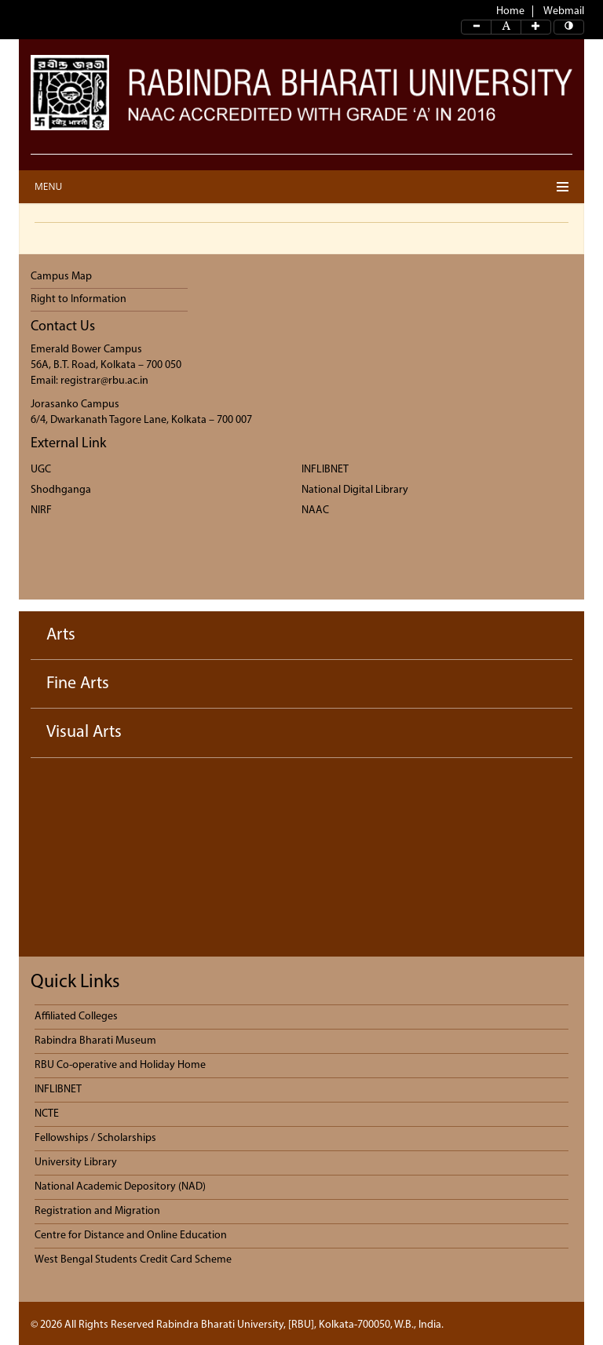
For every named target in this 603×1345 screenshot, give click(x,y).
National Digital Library (355, 490)
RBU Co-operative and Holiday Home (120, 1065)
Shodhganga (61, 490)
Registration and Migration (97, 1211)
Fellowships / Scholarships (95, 1138)
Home (510, 11)
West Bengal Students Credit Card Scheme (133, 1260)
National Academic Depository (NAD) (120, 1187)
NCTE (47, 1114)
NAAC (315, 510)
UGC (41, 470)
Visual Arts (84, 733)
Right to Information (78, 299)
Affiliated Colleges (76, 1016)
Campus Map (61, 276)
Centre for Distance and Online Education (131, 1235)
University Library (76, 1162)
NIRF (41, 510)
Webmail (563, 11)
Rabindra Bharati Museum (95, 1041)
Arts (60, 635)
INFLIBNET (325, 470)
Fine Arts (77, 684)
